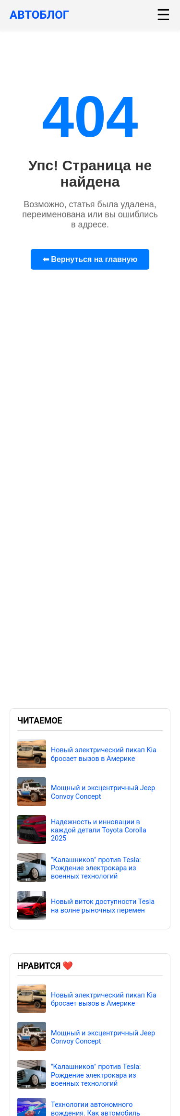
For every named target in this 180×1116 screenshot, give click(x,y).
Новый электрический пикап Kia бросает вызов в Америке (103, 754)
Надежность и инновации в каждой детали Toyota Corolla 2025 (98, 830)
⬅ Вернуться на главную (90, 259)
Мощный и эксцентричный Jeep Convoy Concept (103, 792)
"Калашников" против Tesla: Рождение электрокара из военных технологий (96, 868)
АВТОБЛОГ (39, 15)
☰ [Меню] (163, 15)
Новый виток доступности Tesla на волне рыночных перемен (103, 906)
